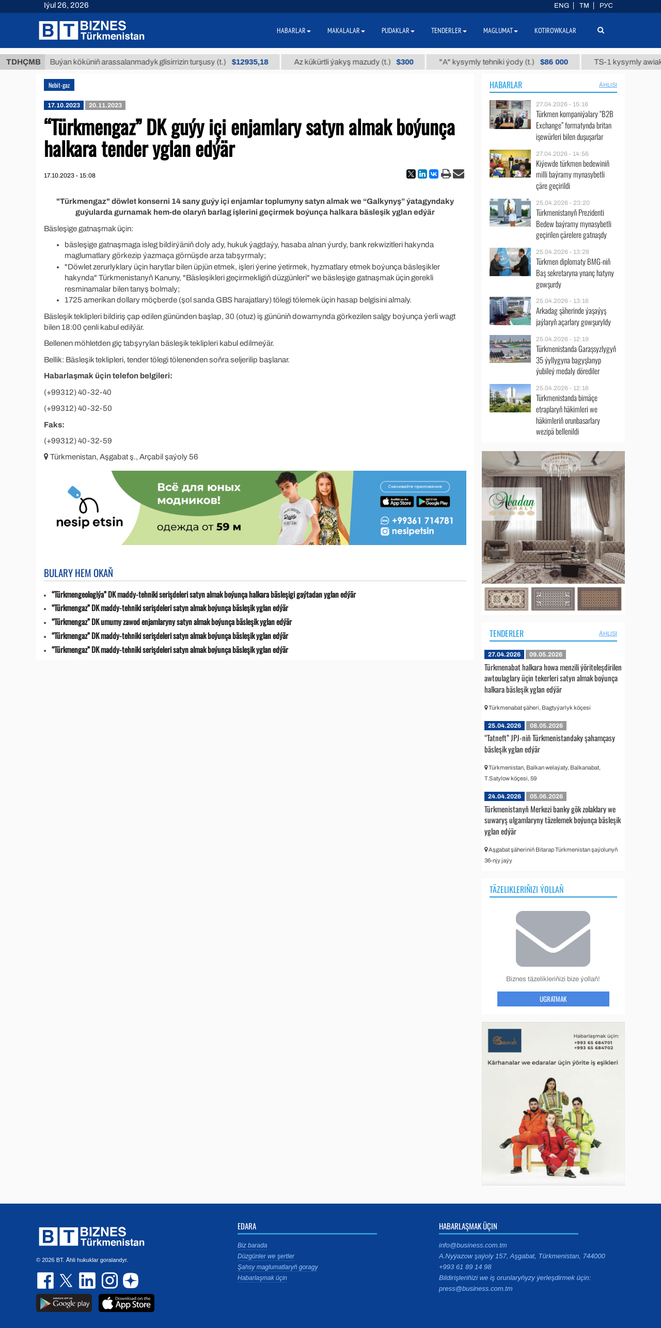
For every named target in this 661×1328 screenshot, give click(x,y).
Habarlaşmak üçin (262, 1278)
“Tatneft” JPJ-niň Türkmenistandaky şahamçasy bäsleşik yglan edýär (549, 743)
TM (584, 5)
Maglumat (500, 30)
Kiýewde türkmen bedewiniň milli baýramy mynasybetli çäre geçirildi (572, 174)
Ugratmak (553, 999)
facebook (46, 1280)
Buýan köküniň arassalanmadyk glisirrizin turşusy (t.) (173, 62)
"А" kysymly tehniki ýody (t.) (517, 62)
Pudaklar (398, 30)
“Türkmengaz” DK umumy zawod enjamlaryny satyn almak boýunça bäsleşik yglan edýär (172, 621)
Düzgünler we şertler (266, 1256)
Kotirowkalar (555, 30)
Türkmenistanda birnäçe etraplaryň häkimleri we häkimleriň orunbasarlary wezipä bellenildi (568, 414)
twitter (67, 1280)
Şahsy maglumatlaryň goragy (278, 1267)
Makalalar (346, 30)
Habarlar (506, 84)
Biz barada (252, 1245)
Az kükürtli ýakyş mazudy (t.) (367, 62)
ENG (561, 5)
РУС (606, 5)
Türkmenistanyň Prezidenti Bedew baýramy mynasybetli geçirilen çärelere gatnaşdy (573, 224)
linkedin (87, 1280)
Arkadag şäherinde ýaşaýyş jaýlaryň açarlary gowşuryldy (573, 316)
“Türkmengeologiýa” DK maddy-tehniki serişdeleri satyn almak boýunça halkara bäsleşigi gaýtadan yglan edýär (204, 594)
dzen (129, 1280)
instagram (108, 1280)
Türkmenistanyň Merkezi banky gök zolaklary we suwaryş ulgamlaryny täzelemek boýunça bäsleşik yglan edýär (552, 820)
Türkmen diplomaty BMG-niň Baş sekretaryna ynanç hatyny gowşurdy (575, 273)
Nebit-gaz (59, 85)
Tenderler (507, 633)
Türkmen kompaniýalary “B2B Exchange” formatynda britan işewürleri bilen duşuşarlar (574, 125)
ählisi (608, 85)
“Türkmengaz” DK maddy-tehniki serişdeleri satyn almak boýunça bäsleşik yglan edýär (170, 607)
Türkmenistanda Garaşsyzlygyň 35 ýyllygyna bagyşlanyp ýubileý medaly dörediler (576, 360)
